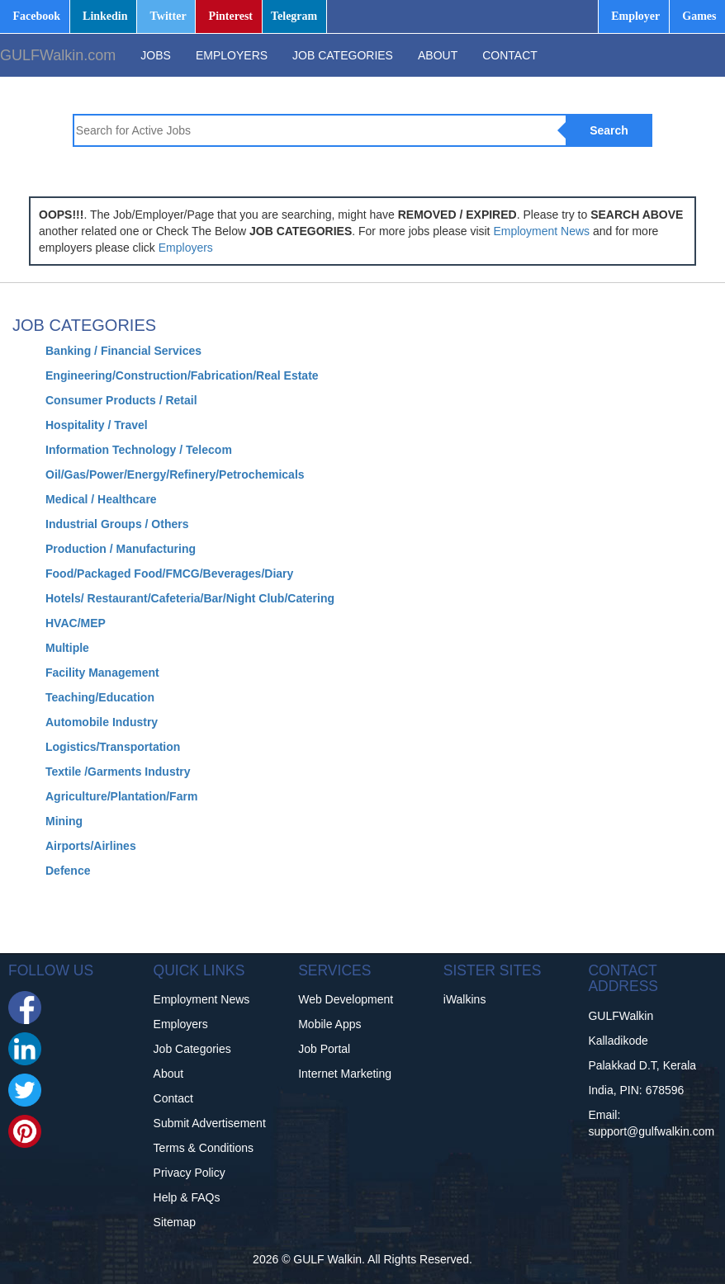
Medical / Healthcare (101, 499)
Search (609, 130)
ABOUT (437, 55)
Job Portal (324, 1048)
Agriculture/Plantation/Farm (121, 796)
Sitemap (175, 1222)
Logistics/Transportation (112, 746)
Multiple (67, 647)
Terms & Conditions (204, 1147)
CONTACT (510, 55)
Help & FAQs (187, 1197)
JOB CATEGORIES (342, 55)
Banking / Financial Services (123, 350)
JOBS (155, 55)
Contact (173, 1098)
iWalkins (464, 999)
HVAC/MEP (75, 623)
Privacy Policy (189, 1172)
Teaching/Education (99, 697)
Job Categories (192, 1048)
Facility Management (102, 672)
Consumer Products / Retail (121, 400)
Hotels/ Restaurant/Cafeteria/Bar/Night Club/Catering (189, 598)
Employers (186, 247)
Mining (64, 821)
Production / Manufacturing (120, 548)
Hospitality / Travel (96, 425)
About (169, 1073)
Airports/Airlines (90, 845)
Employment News (541, 231)
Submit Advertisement (210, 1123)
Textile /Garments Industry (118, 771)
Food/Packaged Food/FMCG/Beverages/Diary (169, 573)
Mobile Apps (329, 1024)
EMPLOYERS (232, 55)
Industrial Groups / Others (116, 524)
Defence (67, 870)
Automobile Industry (101, 722)
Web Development (345, 999)
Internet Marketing (344, 1073)
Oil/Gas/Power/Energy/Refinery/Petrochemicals (175, 474)
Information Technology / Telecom (138, 449)
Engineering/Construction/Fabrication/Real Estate (182, 375)
